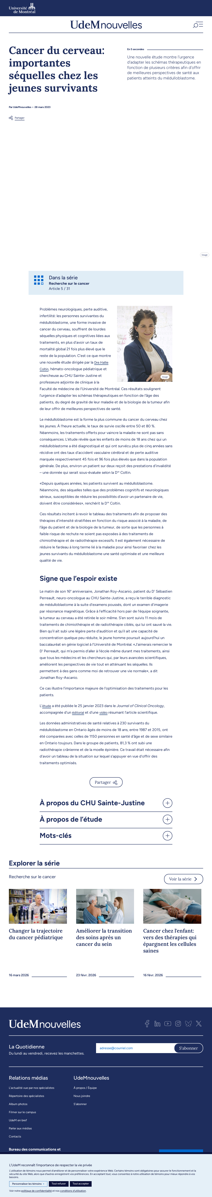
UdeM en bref (18, 1124)
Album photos (18, 1107)
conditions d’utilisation (73, 1190)
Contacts (15, 1140)
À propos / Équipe (85, 1091)
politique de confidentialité (36, 1190)
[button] (197, 26)
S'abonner (188, 1051)
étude (47, 709)
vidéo (105, 716)
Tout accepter (81, 1183)
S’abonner (80, 1107)
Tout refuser (59, 1183)
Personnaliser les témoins (28, 1184)
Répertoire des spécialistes (26, 1099)
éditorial (79, 716)
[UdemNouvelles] (106, 26)
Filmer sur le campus (22, 1116)
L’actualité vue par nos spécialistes (31, 1091)
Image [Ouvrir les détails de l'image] (204, 258)
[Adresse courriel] (135, 1052)
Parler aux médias (20, 1132)
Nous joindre (82, 1099)
